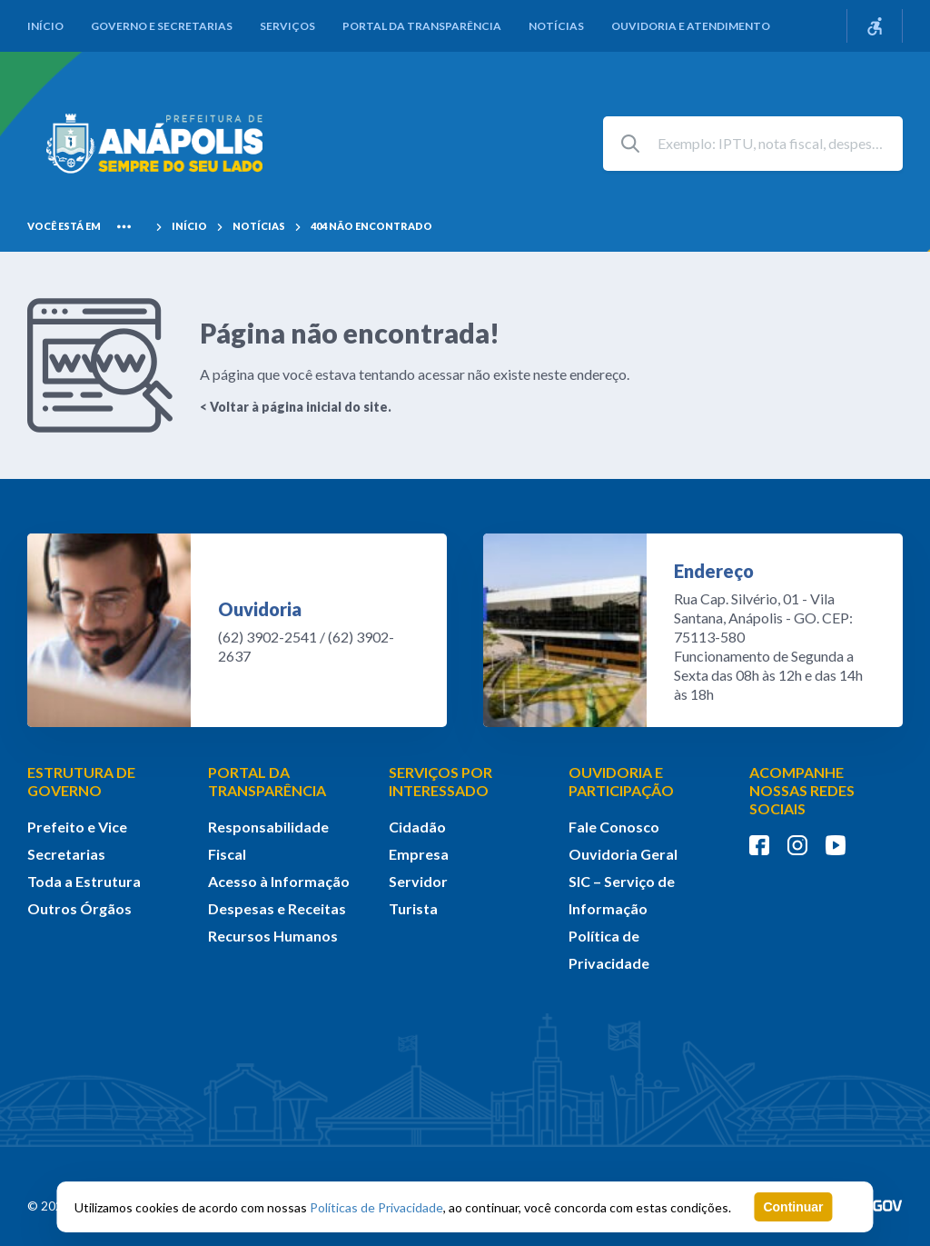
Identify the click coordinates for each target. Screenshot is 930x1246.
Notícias (556, 26)
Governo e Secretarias (161, 26)
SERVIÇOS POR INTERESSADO (440, 781)
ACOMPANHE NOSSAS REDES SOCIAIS (802, 790)
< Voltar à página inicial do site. (295, 406)
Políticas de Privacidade (376, 1207)
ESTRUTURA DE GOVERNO (81, 781)
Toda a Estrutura (84, 881)
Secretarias (66, 853)
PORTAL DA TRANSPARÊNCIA (267, 781)
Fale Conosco (614, 826)
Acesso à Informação (279, 881)
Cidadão (417, 826)
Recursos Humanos (273, 935)
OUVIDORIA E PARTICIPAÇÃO (621, 781)
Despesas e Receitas (277, 908)
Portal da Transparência (421, 26)
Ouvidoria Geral (623, 853)
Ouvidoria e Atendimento (690, 26)
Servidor (418, 881)
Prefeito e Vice (77, 826)
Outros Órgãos (79, 908)
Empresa (419, 853)
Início (45, 26)
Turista (413, 908)
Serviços (287, 26)
